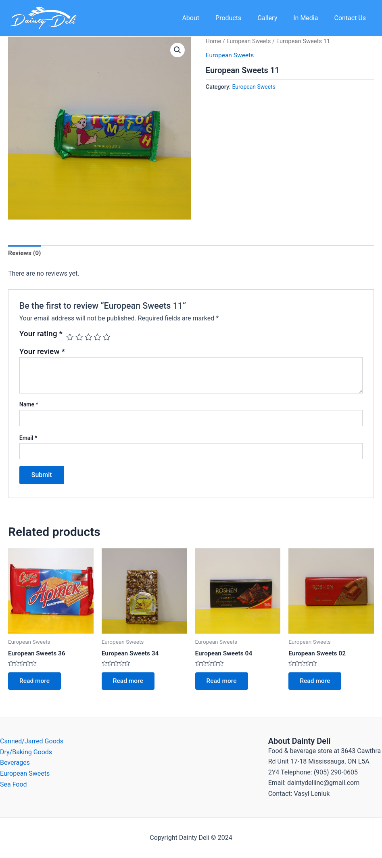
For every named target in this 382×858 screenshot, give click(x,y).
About (205, 18)
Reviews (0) (25, 253)
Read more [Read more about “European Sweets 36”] (35, 682)
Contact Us (351, 18)
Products (240, 18)
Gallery (275, 18)
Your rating (41, 334)
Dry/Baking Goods (26, 752)
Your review (42, 351)
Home (214, 41)
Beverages (15, 762)
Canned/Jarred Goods (31, 741)
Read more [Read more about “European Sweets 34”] (129, 682)
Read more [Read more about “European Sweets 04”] (222, 682)
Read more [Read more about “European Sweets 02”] (316, 682)
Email (28, 438)
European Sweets (250, 41)
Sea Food (13, 784)
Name (28, 405)
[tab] (25, 253)
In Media (310, 18)
